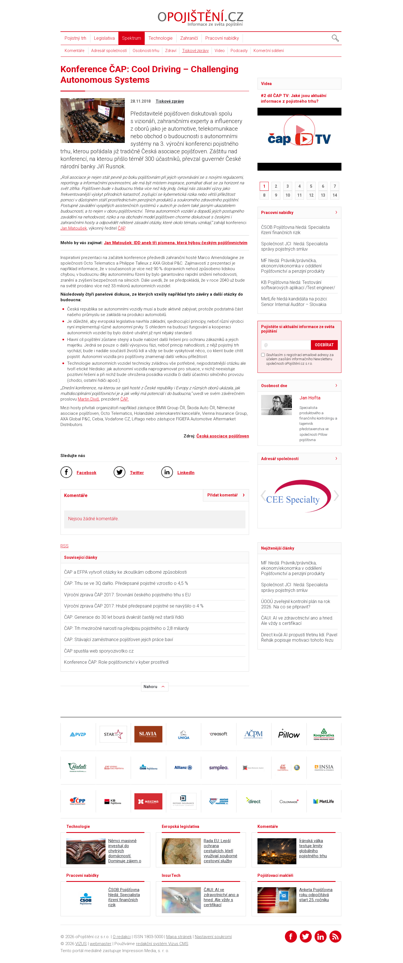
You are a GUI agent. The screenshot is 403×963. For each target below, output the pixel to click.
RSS (64, 545)
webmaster (100, 943)
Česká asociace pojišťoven (222, 436)
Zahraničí (189, 38)
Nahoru (150, 686)
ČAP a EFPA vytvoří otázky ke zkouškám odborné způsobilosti (125, 572)
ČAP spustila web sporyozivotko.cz (98, 651)
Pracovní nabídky (222, 38)
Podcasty (239, 50)
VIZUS (81, 943)
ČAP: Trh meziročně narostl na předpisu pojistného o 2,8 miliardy (126, 628)
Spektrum (131, 38)
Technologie (161, 38)
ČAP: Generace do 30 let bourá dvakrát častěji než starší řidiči (124, 617)
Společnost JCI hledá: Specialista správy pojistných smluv (294, 246)
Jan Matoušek (73, 228)
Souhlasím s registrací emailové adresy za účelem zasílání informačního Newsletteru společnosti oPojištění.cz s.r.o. (300, 359)
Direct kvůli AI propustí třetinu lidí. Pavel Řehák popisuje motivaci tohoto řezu (299, 637)
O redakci (122, 936)
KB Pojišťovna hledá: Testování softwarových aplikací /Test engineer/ (298, 285)
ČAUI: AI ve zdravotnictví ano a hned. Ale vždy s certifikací (297, 620)
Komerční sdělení (269, 50)
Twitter (137, 472)
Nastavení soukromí (213, 936)
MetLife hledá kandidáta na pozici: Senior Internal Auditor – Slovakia (294, 301)
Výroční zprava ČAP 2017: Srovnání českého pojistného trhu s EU (127, 594)
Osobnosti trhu (146, 50)
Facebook (86, 472)
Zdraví (170, 50)
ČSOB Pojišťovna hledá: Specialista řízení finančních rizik (295, 230)
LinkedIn (186, 472)
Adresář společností (109, 50)
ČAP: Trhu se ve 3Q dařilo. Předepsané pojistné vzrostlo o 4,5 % (126, 583)
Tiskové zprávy (195, 50)
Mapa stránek (179, 936)
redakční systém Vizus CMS (162, 943)
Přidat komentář (222, 495)
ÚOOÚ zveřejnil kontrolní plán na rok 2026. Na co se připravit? (295, 604)
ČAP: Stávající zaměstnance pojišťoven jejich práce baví (118, 639)
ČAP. (124, 399)
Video (220, 50)
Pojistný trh (75, 38)
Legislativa (104, 38)
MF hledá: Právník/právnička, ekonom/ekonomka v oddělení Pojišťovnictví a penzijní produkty (293, 266)
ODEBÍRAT (324, 345)
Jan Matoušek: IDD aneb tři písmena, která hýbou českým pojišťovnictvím (175, 242)
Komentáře (74, 50)
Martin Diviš (88, 399)
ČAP (121, 228)
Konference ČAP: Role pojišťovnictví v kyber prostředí (116, 662)
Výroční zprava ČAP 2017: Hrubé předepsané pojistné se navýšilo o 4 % (133, 606)
